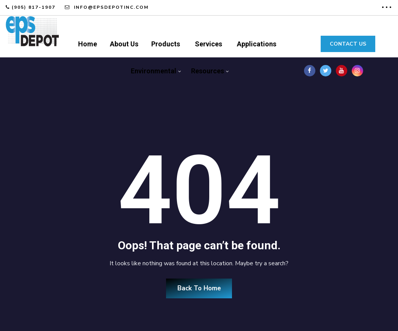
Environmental (153, 71)
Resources (207, 71)
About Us (124, 44)
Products (165, 44)
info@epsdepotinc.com (110, 7)
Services (208, 44)
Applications (256, 44)
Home (87, 44)
